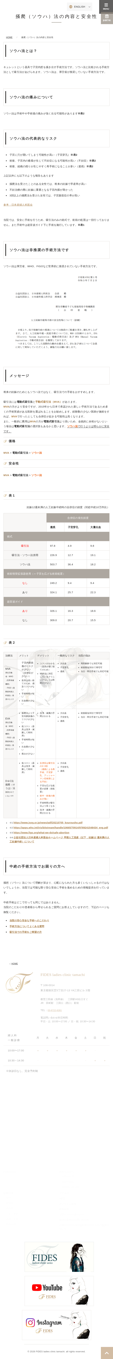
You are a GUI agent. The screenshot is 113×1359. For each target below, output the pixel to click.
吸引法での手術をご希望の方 (26, 932)
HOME (13, 963)
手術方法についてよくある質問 (27, 926)
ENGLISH (79, 6)
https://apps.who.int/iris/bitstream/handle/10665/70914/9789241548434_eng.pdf (60, 827)
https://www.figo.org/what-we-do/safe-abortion (41, 832)
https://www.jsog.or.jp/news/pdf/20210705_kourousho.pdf (48, 822)
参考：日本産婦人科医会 (18, 204)
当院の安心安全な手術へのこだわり (29, 920)
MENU (106, 6)
